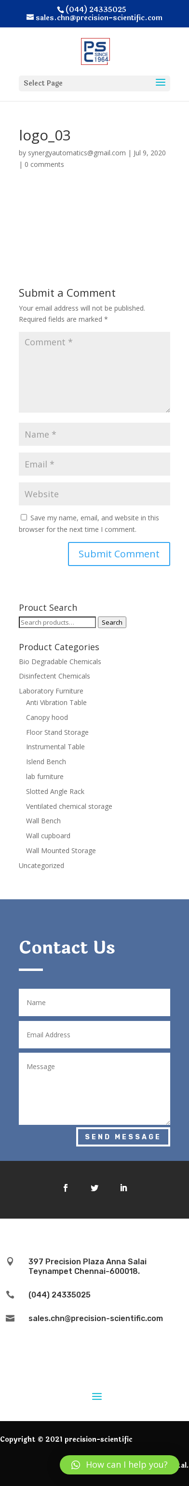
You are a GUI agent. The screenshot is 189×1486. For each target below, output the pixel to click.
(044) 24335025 (59, 1294)
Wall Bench (43, 820)
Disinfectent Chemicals (54, 675)
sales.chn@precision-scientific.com (95, 1318)
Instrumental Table (55, 746)
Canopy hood (47, 717)
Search (112, 622)
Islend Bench (46, 761)
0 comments (44, 164)
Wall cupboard (48, 835)
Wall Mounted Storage (61, 850)
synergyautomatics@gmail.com (77, 152)
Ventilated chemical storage (69, 806)
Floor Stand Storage (57, 732)
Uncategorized (41, 865)
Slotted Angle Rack (55, 791)
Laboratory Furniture (51, 690)
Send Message (123, 1137)
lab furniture (45, 776)
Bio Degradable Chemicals (60, 661)
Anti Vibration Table (56, 702)
